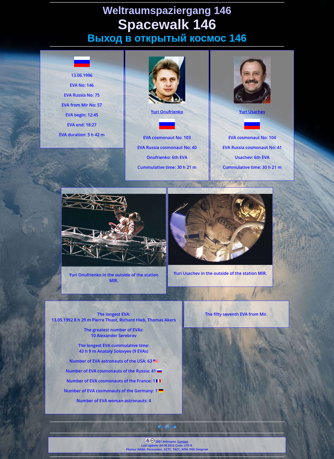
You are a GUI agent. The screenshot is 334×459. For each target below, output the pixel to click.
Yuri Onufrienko (167, 112)
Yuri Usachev (252, 112)
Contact (182, 441)
